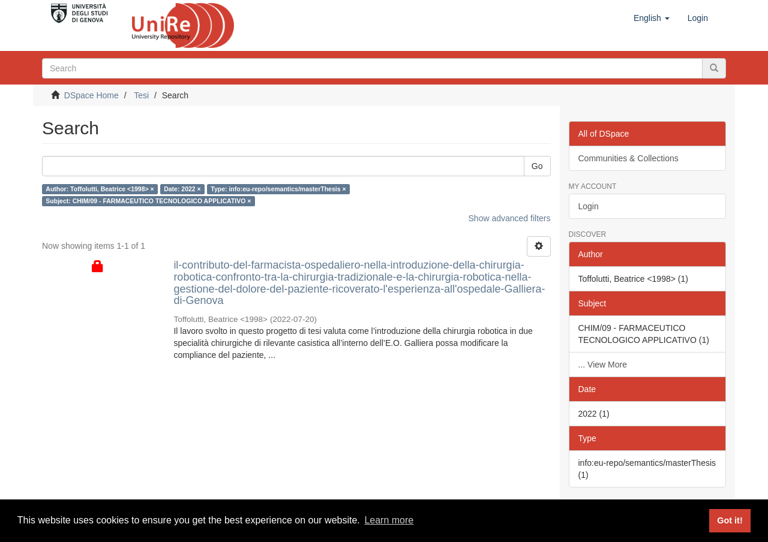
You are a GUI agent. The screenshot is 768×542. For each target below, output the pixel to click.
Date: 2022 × (182, 188)
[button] (652, 18)
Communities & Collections (628, 158)
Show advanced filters (510, 218)
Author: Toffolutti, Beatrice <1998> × (100, 188)
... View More (602, 364)
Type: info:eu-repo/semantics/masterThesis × (278, 188)
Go (537, 166)
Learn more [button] (388, 520)
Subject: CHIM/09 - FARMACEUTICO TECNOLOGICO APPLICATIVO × (148, 200)
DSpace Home (91, 95)
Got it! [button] (729, 520)
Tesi (141, 95)
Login (588, 206)
